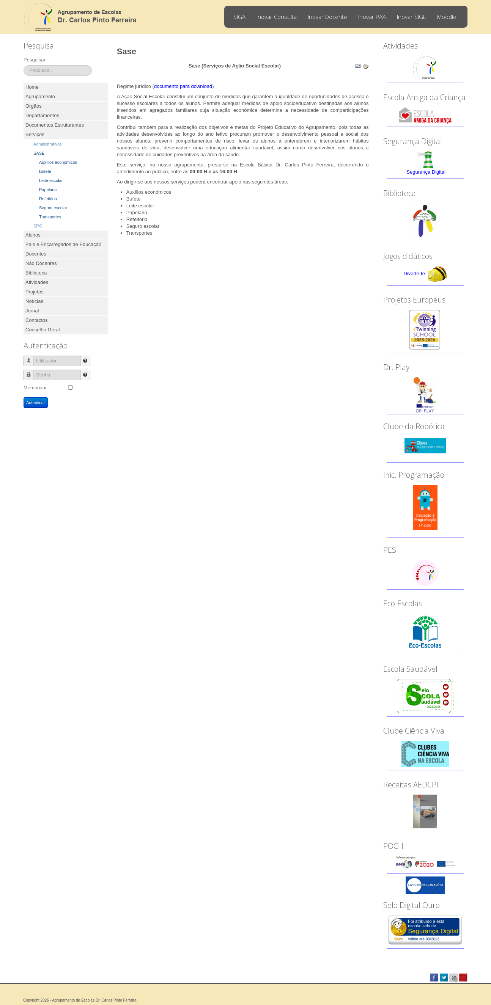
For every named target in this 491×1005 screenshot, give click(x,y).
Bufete (45, 171)
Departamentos (42, 115)
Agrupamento (40, 96)
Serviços (34, 134)
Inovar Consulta (277, 16)
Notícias (34, 301)
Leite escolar (51, 180)
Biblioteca (36, 273)
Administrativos (47, 144)
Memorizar (35, 387)
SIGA (239, 16)
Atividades (36, 282)
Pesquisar (35, 60)
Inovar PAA (372, 16)
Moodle (446, 16)
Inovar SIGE (411, 16)
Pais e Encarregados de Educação (63, 244)
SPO (37, 226)
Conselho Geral (42, 329)
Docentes (35, 254)
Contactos (36, 320)
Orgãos (33, 106)
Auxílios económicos (58, 162)
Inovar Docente (327, 16)
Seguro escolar (53, 207)
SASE (38, 153)
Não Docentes (41, 263)
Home (32, 87)
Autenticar (35, 402)
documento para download (183, 86)
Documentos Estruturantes (54, 125)
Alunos (33, 235)
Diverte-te (414, 273)
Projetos (34, 292)
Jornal (32, 311)
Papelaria (48, 189)
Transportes (50, 217)
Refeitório (48, 198)
